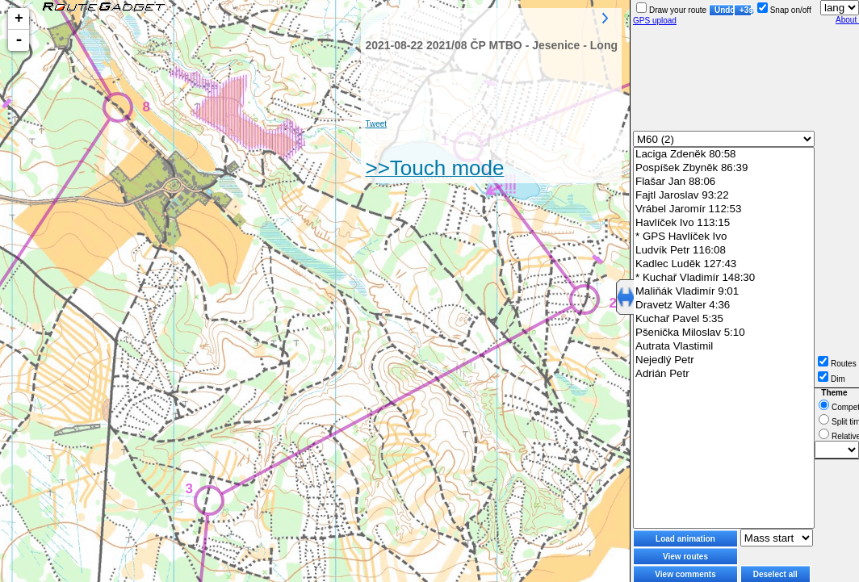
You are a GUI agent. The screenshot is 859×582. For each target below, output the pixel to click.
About (847, 19)
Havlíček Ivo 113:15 (724, 223)
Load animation (685, 538)
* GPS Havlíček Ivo (724, 237)
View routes (685, 556)
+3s (746, 10)
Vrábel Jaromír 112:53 (724, 209)
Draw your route (671, 10)
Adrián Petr (724, 374)
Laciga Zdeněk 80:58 (724, 154)
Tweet (376, 123)
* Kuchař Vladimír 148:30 (724, 278)
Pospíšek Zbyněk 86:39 (724, 168)
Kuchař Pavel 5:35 (724, 319)
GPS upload (655, 20)
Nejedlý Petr (724, 360)
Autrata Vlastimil (724, 347)
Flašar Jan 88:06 (724, 182)
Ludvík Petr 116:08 (724, 251)
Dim (831, 379)
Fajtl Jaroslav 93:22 (724, 196)
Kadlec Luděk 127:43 (724, 264)
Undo (724, 10)
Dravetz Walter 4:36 (724, 305)
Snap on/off (784, 10)
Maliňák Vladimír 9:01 (724, 292)
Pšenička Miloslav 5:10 (724, 333)
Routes (837, 363)
